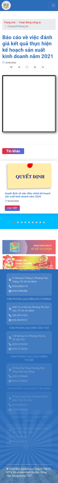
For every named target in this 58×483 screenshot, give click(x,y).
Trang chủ (9, 22)
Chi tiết (12, 208)
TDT (29, 475)
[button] (14, 222)
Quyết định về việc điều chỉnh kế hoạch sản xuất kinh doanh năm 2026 (28, 195)
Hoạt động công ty (30, 22)
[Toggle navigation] (53, 5)
